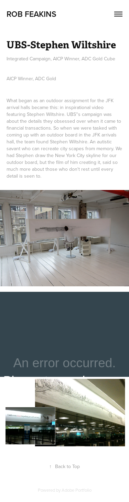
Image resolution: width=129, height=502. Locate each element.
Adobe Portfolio (77, 490)
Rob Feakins (31, 14)
